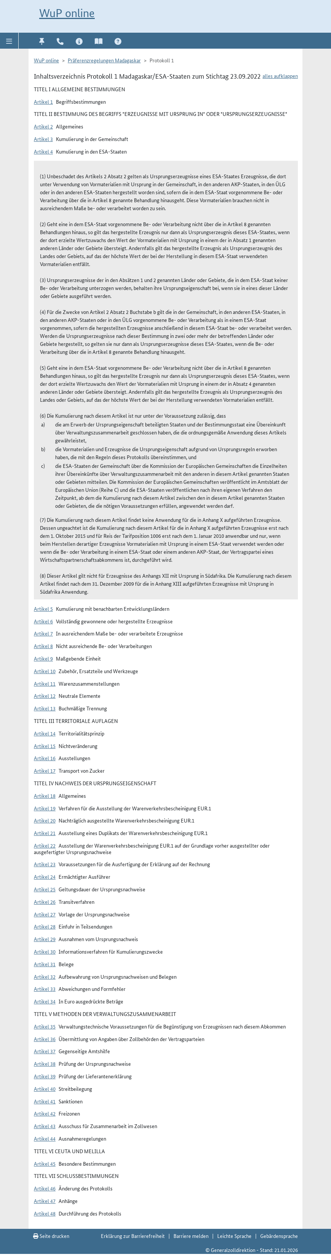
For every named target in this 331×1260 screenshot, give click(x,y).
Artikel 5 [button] (43, 608)
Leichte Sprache (234, 1235)
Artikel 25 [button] (45, 889)
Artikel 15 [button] (45, 746)
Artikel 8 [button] (43, 646)
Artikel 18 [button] (45, 795)
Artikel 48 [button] (45, 1213)
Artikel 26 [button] (45, 901)
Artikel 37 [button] (45, 1051)
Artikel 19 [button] (45, 808)
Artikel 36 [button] (45, 1039)
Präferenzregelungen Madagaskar (104, 60)
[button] (9, 41)
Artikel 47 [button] (45, 1201)
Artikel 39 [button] (45, 1076)
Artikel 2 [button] (43, 126)
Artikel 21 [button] (45, 833)
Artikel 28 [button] (45, 926)
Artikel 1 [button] (43, 101)
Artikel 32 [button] (45, 976)
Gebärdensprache (279, 1235)
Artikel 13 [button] (45, 708)
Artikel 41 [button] (45, 1101)
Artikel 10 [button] (45, 671)
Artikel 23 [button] (45, 864)
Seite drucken (51, 1235)
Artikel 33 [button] (45, 988)
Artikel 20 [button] (45, 820)
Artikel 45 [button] (45, 1163)
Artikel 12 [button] (45, 695)
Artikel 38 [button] (45, 1063)
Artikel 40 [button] (45, 1088)
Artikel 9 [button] (43, 658)
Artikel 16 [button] (45, 758)
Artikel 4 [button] (43, 151)
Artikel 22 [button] (45, 845)
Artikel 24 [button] (45, 876)
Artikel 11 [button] (45, 683)
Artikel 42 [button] (45, 1113)
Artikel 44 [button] (45, 1138)
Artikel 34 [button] (45, 1001)
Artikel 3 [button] (43, 139)
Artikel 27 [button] (45, 914)
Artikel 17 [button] (45, 770)
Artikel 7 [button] (43, 633)
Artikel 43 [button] (45, 1126)
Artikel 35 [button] (45, 1026)
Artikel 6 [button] (43, 621)
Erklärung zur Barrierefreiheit (133, 1235)
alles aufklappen (280, 75)
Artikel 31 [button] (45, 964)
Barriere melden (190, 1235)
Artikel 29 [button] (45, 939)
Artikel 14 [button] (45, 733)
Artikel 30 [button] (45, 951)
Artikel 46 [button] (45, 1188)
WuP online (67, 13)
